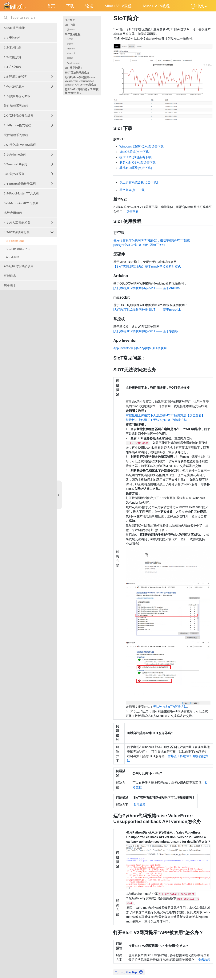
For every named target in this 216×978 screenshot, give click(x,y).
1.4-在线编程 (12, 67)
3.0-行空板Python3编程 (20, 144)
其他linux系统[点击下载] (135, 167)
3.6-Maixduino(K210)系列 (21, 203)
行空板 (70, 39)
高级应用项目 (13, 212)
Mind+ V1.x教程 (117, 5)
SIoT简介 (70, 20)
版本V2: (71, 29)
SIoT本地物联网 (15, 241)
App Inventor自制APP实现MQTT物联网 (140, 348)
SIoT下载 (70, 24)
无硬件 (70, 43)
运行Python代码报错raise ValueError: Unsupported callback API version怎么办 (80, 81)
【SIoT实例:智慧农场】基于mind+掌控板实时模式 (147, 266)
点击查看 (132, 211)
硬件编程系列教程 (16, 135)
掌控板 (70, 58)
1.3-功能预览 (12, 57)
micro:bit (71, 53)
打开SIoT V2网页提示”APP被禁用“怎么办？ (81, 91)
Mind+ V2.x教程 (156, 5)
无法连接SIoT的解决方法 (170, 706)
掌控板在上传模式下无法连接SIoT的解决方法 (156, 420)
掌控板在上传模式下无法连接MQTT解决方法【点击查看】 (165, 415)
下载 (70, 5)
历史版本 (10, 285)
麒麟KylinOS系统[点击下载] (138, 162)
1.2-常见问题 (12, 47)
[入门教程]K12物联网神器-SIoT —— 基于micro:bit (147, 309)
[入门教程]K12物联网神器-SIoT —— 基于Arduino (146, 288)
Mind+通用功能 (14, 28)
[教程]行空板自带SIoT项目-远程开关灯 (139, 245)
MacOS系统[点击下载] (134, 151)
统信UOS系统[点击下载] (135, 157)
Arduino (71, 48)
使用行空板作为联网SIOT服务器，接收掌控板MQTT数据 (151, 240)
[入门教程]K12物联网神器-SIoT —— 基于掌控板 (145, 331)
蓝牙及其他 (12, 257)
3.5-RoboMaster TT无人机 (21, 193)
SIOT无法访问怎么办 (77, 72)
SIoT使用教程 (72, 34)
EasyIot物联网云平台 (18, 249)
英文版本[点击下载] (132, 190)
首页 (51, 5)
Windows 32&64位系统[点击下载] (142, 146)
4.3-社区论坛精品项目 (19, 266)
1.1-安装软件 (12, 37)
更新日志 (10, 275)
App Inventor (73, 62)
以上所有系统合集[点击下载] (138, 182)
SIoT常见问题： (74, 67)
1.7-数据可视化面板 (17, 96)
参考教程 (139, 804)
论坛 (89, 5)
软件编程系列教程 (16, 105)
